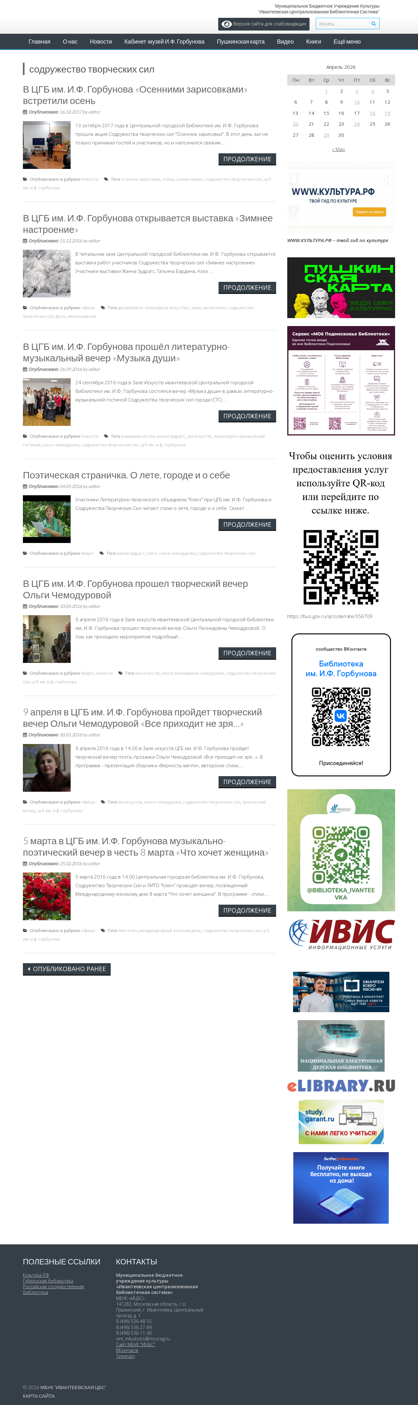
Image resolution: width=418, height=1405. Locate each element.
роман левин (190, 179)
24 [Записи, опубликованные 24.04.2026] (357, 124)
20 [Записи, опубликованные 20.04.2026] (295, 124)
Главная (40, 41)
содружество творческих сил (233, 179)
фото (60, 316)
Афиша (88, 307)
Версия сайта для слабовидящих (263, 23)
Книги (313, 41)
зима (196, 307)
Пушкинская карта (241, 41)
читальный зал (81, 316)
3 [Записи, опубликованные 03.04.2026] (357, 91)
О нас (70, 41)
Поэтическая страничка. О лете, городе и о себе (126, 474)
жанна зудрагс (171, 436)
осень (168, 179)
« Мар (338, 149)
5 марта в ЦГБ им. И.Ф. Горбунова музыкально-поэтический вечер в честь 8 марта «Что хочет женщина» (146, 846)
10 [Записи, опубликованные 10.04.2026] (357, 102)
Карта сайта (39, 1396)
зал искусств (199, 436)
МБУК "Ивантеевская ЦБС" (73, 1387)
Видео (285, 41)
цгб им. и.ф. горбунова (163, 445)
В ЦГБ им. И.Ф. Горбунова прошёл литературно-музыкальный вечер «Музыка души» (126, 351)
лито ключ (128, 930)
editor (94, 112)
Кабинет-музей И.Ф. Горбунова (164, 41)
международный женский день (170, 930)
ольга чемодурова (60, 445)
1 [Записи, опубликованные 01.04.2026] (326, 91)
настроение (214, 307)
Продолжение (247, 159)
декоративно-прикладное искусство (153, 307)
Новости (101, 41)
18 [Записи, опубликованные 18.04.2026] (372, 113)
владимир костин (138, 436)
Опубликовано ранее (68, 968)
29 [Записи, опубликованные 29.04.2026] (326, 135)
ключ (152, 553)
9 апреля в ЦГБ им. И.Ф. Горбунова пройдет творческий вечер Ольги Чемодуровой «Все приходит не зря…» (142, 717)
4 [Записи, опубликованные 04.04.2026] (372, 91)
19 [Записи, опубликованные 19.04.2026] (387, 113)
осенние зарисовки (140, 179)
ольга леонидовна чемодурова (193, 673)
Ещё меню (347, 41)
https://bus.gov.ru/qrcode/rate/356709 (330, 616)
